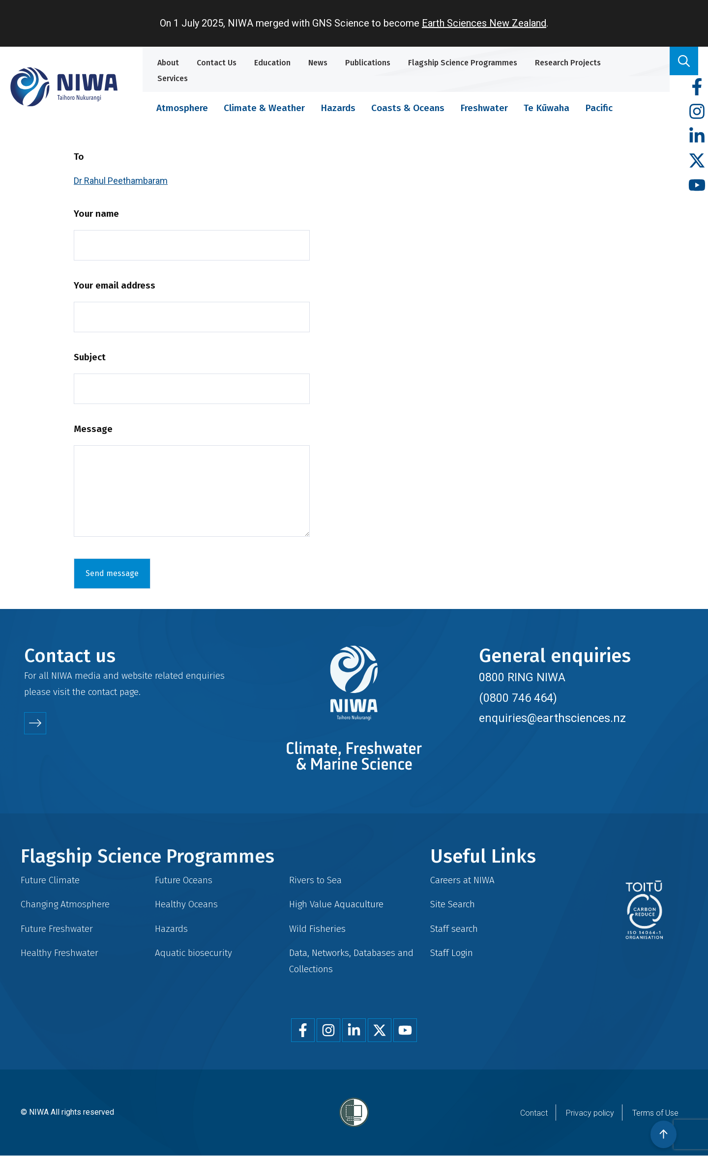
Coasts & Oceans (407, 108)
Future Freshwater (57, 928)
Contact (534, 1113)
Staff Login (451, 952)
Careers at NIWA (462, 880)
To (79, 156)
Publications (367, 62)
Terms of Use (655, 1113)
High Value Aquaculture (336, 904)
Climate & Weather (264, 108)
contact (102, 691)
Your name (96, 213)
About (168, 62)
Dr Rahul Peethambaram (121, 180)
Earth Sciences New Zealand (484, 23)
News (317, 62)
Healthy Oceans (186, 904)
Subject (90, 357)
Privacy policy (590, 1113)
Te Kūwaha (546, 108)
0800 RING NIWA (522, 677)
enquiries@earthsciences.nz (552, 718)
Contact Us (216, 62)
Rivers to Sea (315, 880)
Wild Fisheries (317, 928)
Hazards (338, 108)
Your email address (114, 285)
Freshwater (484, 108)
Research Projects (568, 62)
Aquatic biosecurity (193, 952)
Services (172, 78)
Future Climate (50, 880)
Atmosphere (182, 108)
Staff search (454, 928)
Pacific (599, 108)
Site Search (452, 904)
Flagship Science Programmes (462, 62)
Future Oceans (183, 880)
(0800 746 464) (518, 698)
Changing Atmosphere (65, 904)
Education (272, 62)
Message (93, 428)
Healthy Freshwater (59, 952)
